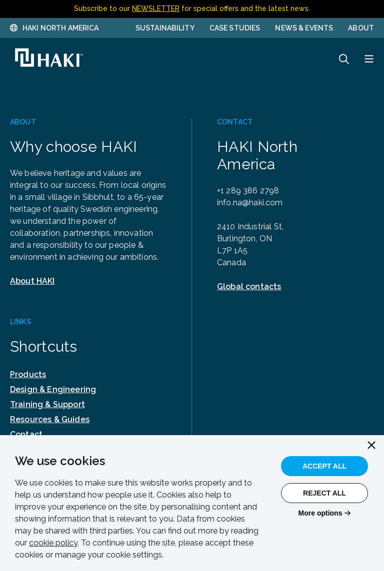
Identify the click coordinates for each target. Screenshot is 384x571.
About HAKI (32, 281)
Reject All (324, 493)
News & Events (304, 28)
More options (320, 513)
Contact (26, 434)
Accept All (324, 466)
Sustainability (165, 28)
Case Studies (235, 28)
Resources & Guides (50, 419)
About (361, 28)
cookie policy (53, 543)
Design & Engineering (53, 389)
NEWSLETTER (156, 8)
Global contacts (249, 286)
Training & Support (47, 404)
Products (28, 374)
